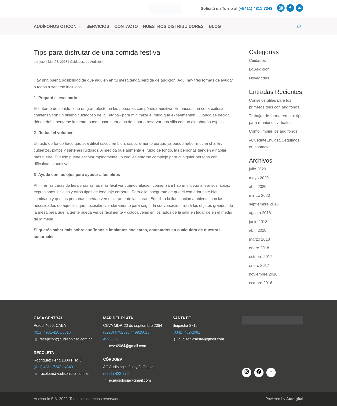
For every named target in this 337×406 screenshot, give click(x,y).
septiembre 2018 (264, 204)
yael (42, 61)
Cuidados (77, 61)
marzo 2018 (259, 239)
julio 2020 (257, 169)
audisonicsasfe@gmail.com (201, 339)
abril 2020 (258, 186)
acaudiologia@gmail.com (130, 380)
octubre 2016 (260, 283)
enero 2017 (259, 265)
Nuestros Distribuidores (173, 26)
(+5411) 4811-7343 (255, 8)
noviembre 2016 (263, 274)
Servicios (97, 26)
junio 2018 (258, 222)
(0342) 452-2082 (186, 332)
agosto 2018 (260, 213)
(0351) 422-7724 (117, 374)
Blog (215, 26)
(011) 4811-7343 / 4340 (53, 367)
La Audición (94, 61)
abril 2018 (258, 230)
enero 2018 (259, 248)
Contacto (126, 26)
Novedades (259, 78)
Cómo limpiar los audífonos (273, 131)
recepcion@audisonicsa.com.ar (66, 339)
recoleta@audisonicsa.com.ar (64, 374)
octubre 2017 (260, 256)
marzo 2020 (259, 195)
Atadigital (294, 399)
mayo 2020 (259, 178)
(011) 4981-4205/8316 (52, 332)
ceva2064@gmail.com (127, 346)
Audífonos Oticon (55, 26)
